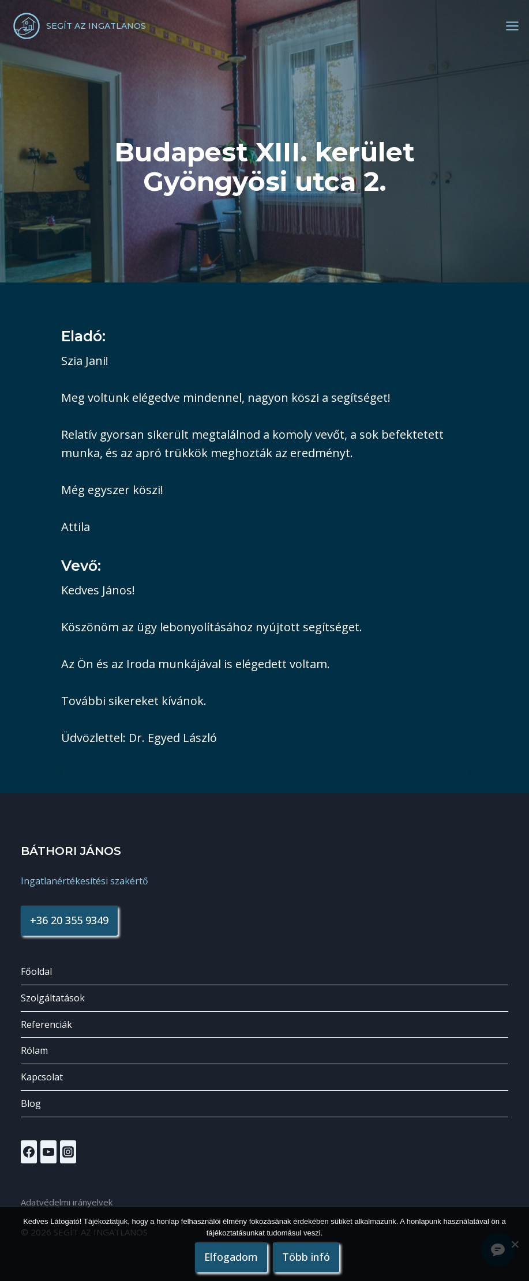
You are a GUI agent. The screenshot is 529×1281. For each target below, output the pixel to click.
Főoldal (36, 971)
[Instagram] (68, 1151)
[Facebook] (29, 1151)
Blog (31, 1103)
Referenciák (46, 1024)
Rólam (34, 1050)
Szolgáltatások (53, 998)
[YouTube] (48, 1151)
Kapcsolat (42, 1077)
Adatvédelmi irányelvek (66, 1202)
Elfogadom (231, 1257)
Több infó (307, 1257)
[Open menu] (512, 25)
